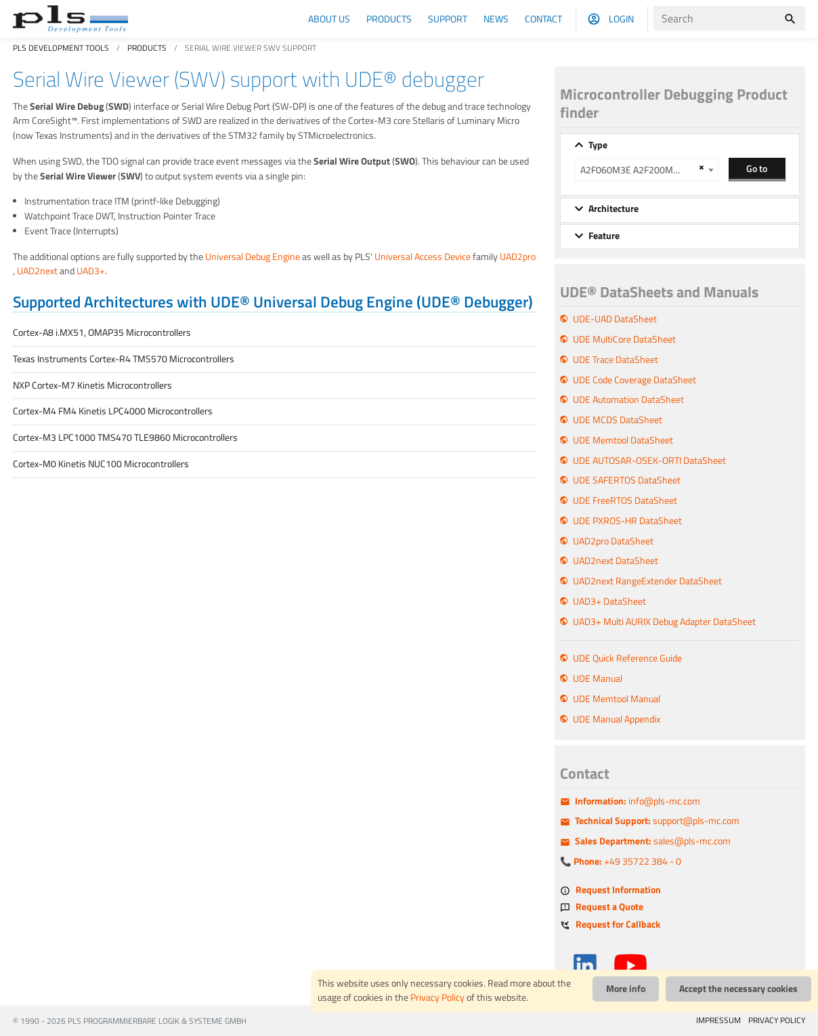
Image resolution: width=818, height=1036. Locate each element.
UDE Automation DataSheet (628, 399)
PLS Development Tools (61, 47)
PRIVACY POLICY (776, 1020)
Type (597, 145)
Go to (756, 168)
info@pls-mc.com (637, 801)
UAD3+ (91, 271)
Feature (604, 235)
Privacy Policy (437, 997)
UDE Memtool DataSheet (623, 440)
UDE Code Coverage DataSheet (634, 380)
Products (389, 19)
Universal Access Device (422, 256)
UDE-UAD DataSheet (615, 319)
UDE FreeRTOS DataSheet (625, 500)
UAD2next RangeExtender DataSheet (647, 581)
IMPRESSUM (718, 1020)
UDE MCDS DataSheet (617, 420)
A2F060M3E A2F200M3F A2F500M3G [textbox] (637, 170)
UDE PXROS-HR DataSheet (627, 520)
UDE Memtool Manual (616, 699)
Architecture (613, 208)
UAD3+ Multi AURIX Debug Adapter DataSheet (664, 621)
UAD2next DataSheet (615, 560)
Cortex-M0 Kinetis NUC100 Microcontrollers (101, 464)
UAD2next (37, 271)
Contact (543, 19)
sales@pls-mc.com (653, 841)
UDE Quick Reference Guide (627, 658)
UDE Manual (597, 678)
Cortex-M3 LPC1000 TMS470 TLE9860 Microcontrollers (125, 437)
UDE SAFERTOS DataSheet (627, 480)
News (496, 19)
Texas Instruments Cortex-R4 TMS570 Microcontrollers (123, 359)
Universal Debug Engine (252, 256)
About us (329, 19)
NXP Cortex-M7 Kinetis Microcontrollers (92, 385)
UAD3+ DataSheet (609, 601)
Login (621, 19)
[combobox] (646, 169)
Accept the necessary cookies (738, 988)
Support (447, 19)
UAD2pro (518, 256)
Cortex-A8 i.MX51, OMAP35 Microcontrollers (102, 332)
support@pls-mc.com (657, 820)
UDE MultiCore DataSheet (624, 339)
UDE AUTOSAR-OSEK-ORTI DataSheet (649, 460)
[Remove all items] (699, 167)
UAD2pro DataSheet (613, 541)
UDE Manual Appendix (616, 719)
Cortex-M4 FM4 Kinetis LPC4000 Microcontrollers (113, 411)
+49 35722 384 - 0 (627, 861)
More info (625, 988)
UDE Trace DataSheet (615, 359)
